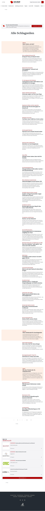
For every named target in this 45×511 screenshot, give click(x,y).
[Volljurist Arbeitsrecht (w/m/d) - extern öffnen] (41, 457)
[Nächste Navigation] (44, 6)
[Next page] (31, 420)
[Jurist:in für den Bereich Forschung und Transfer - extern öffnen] (41, 475)
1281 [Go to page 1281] (27, 420)
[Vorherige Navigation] (1, 6)
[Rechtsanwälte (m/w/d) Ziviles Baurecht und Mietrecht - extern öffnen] (41, 449)
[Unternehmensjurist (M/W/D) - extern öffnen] (41, 466)
